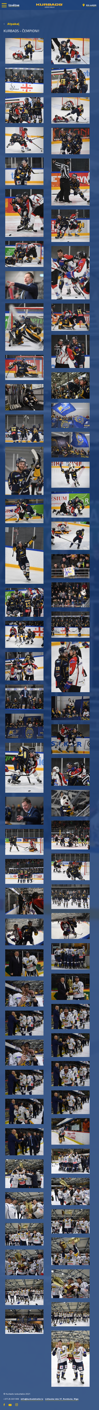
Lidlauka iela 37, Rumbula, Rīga (62, 1399)
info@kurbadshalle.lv (32, 1399)
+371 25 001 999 (11, 1399)
